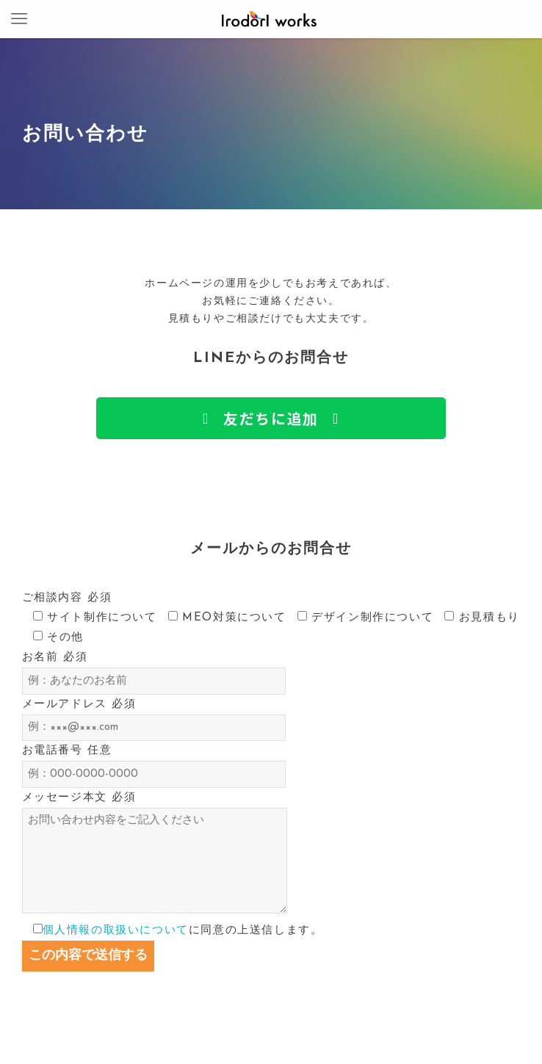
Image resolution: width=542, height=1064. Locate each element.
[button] (270, 418)
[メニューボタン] (19, 19)
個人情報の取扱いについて (116, 930)
